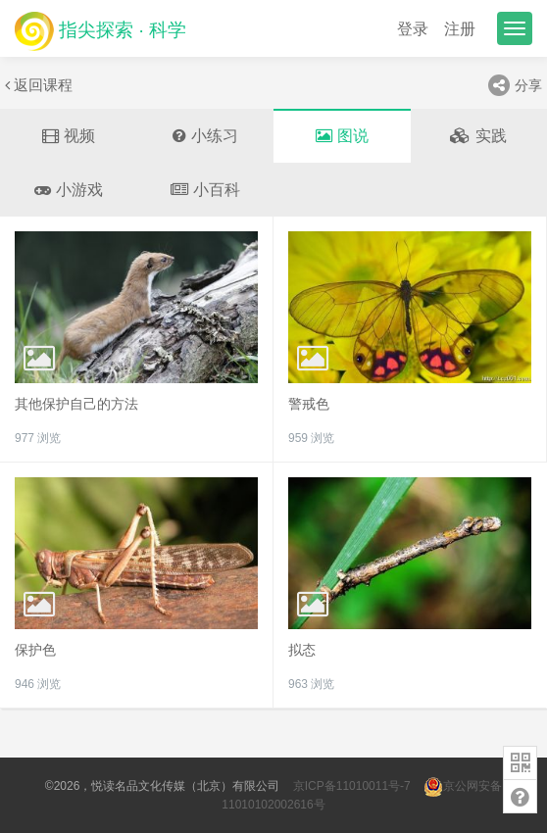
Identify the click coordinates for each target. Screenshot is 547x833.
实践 (478, 135)
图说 (342, 135)
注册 (459, 29)
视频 (68, 135)
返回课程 (39, 84)
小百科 (205, 189)
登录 (412, 29)
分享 (515, 85)
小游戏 (68, 189)
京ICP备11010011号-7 (352, 786)
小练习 (205, 135)
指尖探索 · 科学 (100, 30)
